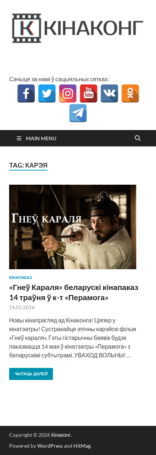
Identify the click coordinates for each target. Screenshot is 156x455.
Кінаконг (61, 435)
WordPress (50, 446)
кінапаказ (20, 277)
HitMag (82, 446)
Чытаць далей (28, 372)
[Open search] (137, 138)
